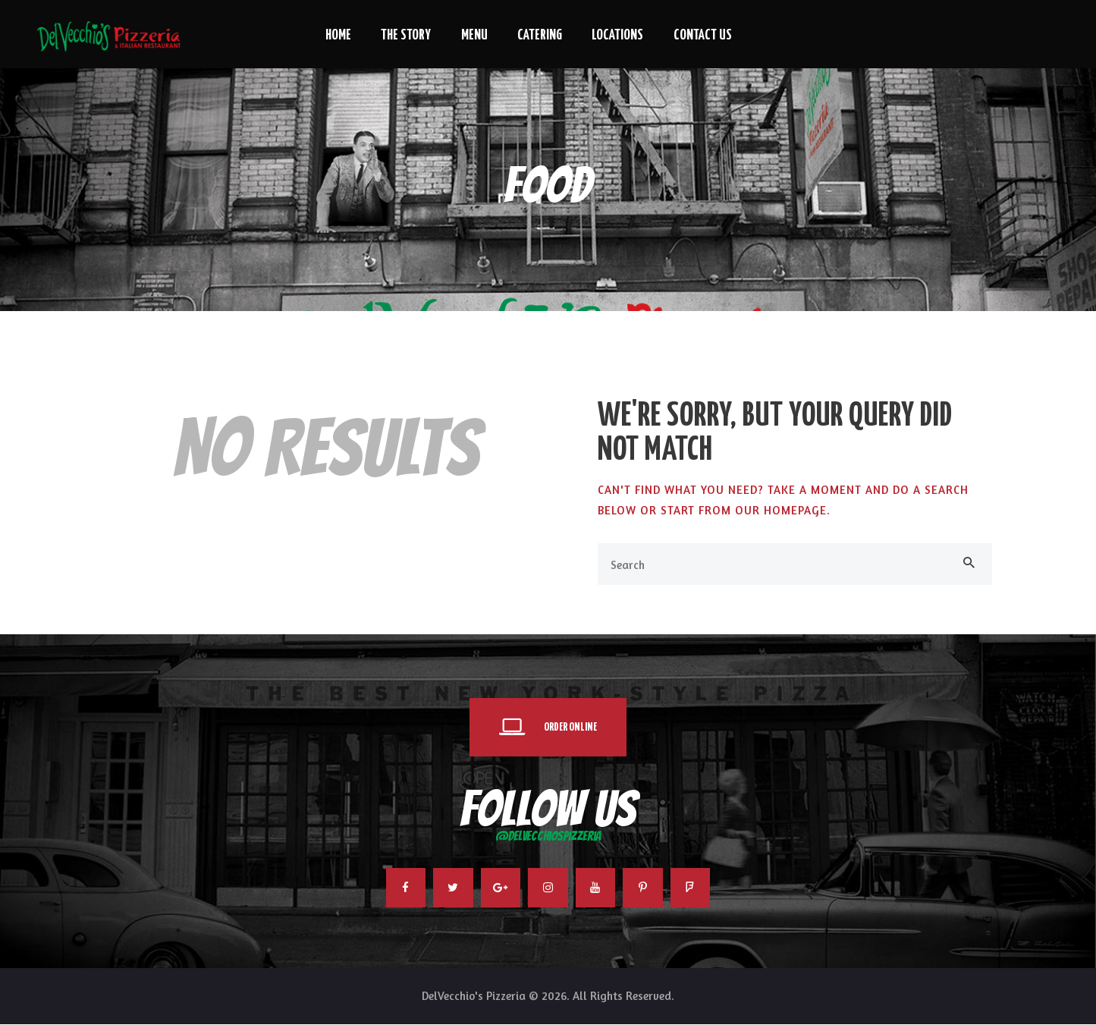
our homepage (781, 510)
